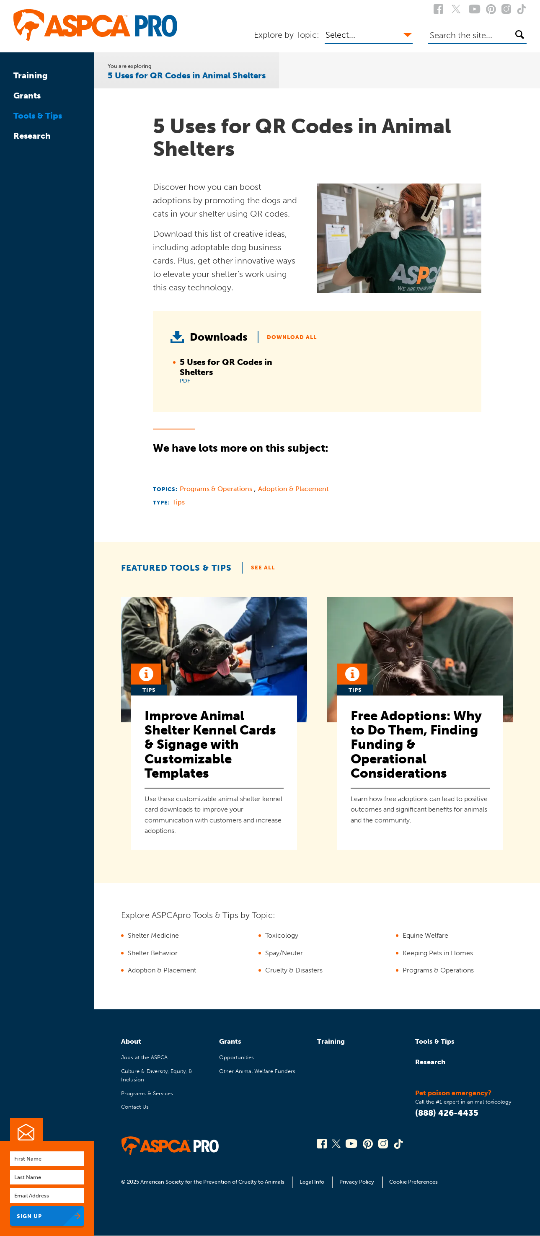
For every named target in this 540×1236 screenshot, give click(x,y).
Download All (292, 337)
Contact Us (135, 1107)
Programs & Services (147, 1093)
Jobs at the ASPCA (144, 1057)
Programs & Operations (217, 489)
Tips (178, 502)
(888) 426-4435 (446, 1113)
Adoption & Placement (293, 489)
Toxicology (281, 935)
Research (32, 136)
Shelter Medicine (153, 935)
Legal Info (312, 1182)
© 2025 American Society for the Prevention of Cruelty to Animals (203, 1182)
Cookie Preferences (413, 1182)
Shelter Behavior (153, 953)
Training (30, 75)
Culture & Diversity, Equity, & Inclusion (156, 1075)
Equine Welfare (425, 935)
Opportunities (236, 1057)
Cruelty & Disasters (294, 970)
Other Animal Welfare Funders (257, 1071)
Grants (27, 96)
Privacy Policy (356, 1182)
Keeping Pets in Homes (438, 953)
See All (263, 567)
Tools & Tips (37, 116)
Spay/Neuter (284, 953)
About (131, 1041)
